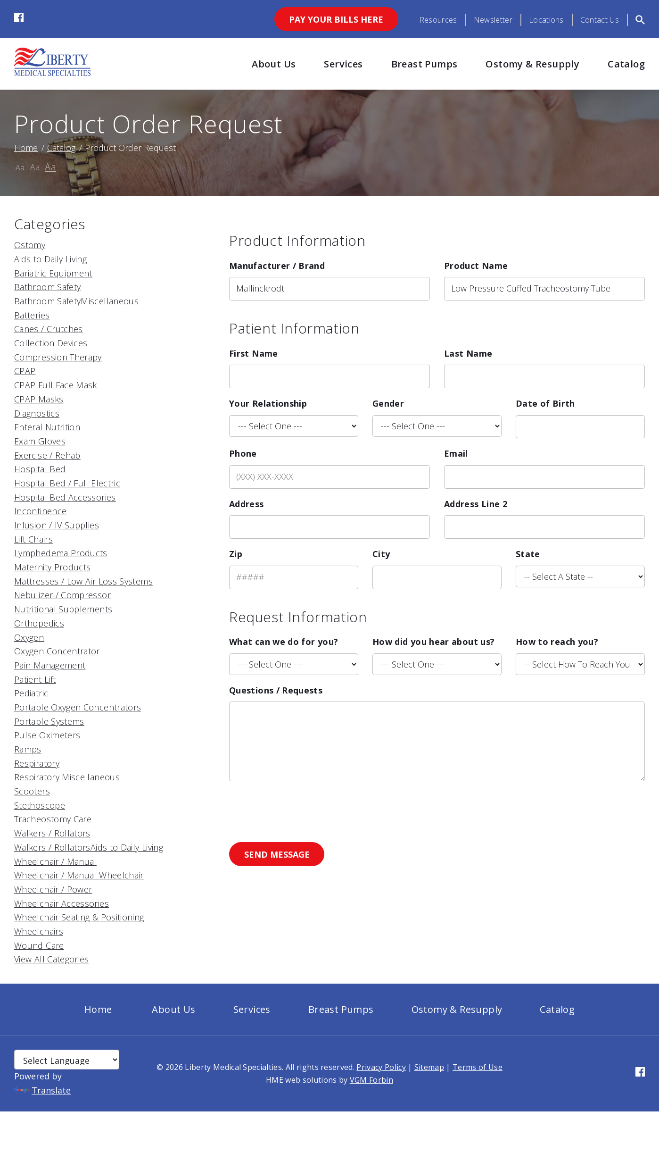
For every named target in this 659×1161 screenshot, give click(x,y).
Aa (20, 167)
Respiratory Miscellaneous (67, 777)
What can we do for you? (283, 641)
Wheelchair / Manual (55, 861)
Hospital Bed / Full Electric (67, 483)
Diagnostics (36, 413)
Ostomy (29, 245)
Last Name (468, 353)
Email (456, 453)
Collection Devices (50, 343)
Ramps (27, 749)
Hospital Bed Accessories (65, 497)
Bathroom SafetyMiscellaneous (76, 301)
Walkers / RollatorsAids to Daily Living (88, 847)
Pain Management (49, 665)
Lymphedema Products (60, 553)
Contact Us (599, 20)
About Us (274, 64)
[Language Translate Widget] (66, 1059)
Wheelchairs (38, 931)
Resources (438, 20)
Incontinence (40, 511)
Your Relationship (268, 403)
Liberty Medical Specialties (233, 1067)
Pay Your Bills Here (336, 19)
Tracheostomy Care (52, 819)
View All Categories (51, 959)
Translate (42, 1090)
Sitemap (429, 1067)
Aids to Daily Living (50, 259)
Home (26, 147)
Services (343, 64)
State (528, 554)
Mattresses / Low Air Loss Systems (83, 581)
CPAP (24, 370)
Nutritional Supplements (63, 609)
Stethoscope (39, 805)
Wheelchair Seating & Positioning (79, 917)
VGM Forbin (371, 1080)
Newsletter (493, 20)
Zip (235, 554)
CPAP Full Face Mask (55, 385)
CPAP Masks (39, 399)
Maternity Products (52, 567)
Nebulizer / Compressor (62, 595)
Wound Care (39, 945)
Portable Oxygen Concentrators (77, 707)
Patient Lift (35, 679)
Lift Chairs (33, 539)
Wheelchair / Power (53, 889)
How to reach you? (557, 641)
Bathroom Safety (47, 286)
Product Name (476, 265)
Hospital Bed (40, 469)
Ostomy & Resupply (532, 64)
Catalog (626, 64)
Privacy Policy (380, 1067)
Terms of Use (477, 1067)
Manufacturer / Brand (277, 265)
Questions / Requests (275, 690)
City (381, 554)
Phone (243, 453)
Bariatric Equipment (53, 273)
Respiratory (36, 763)
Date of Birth (545, 403)
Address (246, 504)
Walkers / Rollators (52, 833)
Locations (546, 20)
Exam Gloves (40, 441)
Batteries (31, 315)
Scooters (32, 791)
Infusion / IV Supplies (56, 525)
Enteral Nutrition (47, 427)
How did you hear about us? (433, 641)
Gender (388, 403)
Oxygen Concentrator (57, 651)
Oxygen (29, 637)
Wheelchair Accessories (61, 903)
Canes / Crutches (48, 328)
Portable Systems (49, 721)
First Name (253, 353)
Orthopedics (39, 623)
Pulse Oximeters (47, 735)
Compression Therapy (58, 357)
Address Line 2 (475, 504)
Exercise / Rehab (47, 455)
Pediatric (31, 693)
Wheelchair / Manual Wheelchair (79, 875)
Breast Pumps (424, 64)
